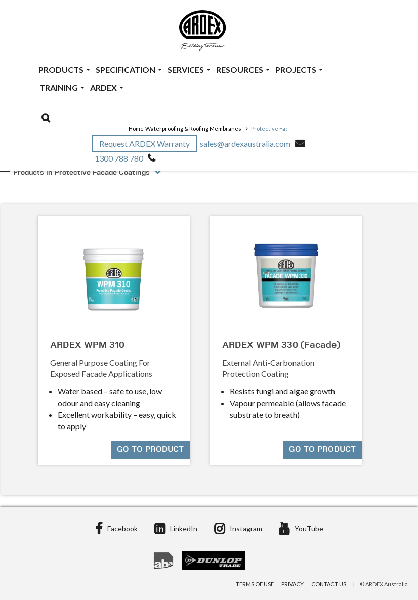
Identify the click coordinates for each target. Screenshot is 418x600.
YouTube (301, 528)
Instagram (238, 528)
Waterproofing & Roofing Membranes (193, 128)
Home (136, 128)
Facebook (116, 528)
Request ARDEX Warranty (145, 143)
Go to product (150, 450)
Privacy (292, 584)
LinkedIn (175, 528)
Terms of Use (255, 584)
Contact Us (328, 584)
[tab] (210, 183)
